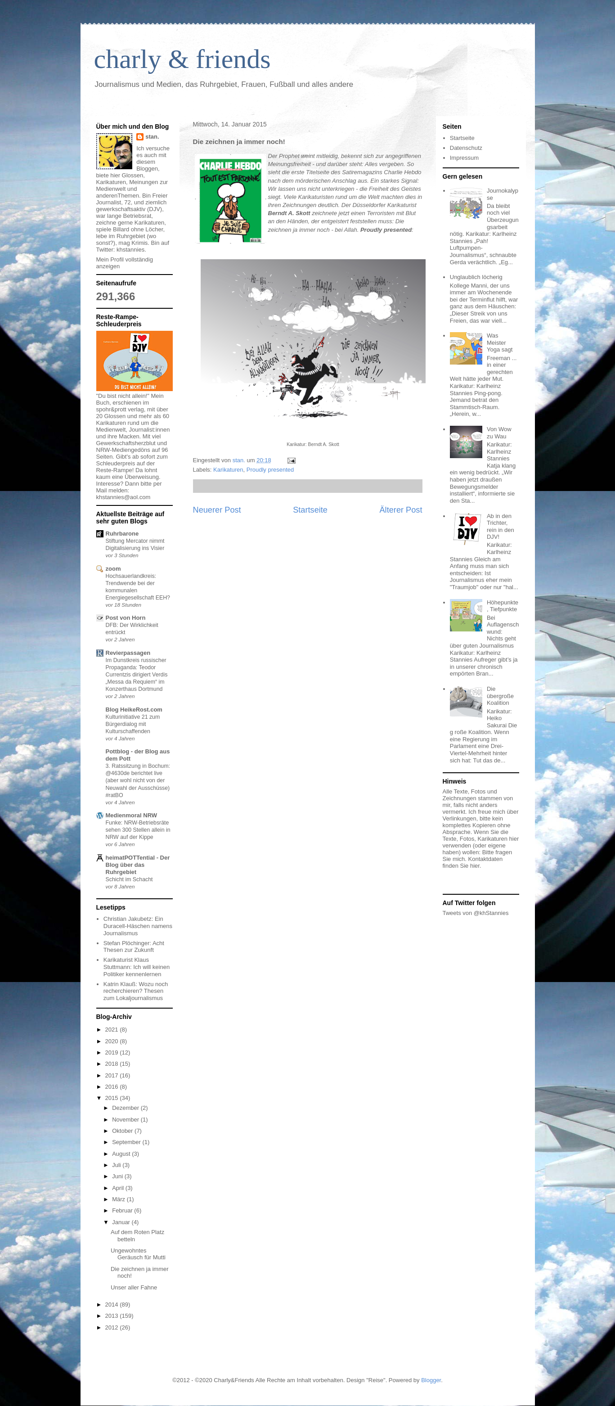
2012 (112, 1327)
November (126, 1119)
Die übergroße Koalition (500, 695)
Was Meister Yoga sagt (499, 342)
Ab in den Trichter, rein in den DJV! (500, 527)
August (122, 1153)
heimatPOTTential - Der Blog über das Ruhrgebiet (138, 864)
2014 (112, 1304)
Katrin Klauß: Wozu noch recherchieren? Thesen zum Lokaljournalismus (135, 991)
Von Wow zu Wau (499, 433)
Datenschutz (466, 147)
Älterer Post (400, 509)
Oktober (123, 1130)
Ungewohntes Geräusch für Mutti (138, 1254)
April (119, 1188)
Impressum (464, 157)
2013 (112, 1315)
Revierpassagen (128, 652)
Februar (123, 1210)
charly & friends (182, 59)
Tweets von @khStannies (476, 913)
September (127, 1142)
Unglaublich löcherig (476, 277)
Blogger (431, 1380)
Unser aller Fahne (134, 1287)
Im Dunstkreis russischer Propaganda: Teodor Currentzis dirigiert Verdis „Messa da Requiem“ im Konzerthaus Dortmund (137, 674)
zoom (113, 568)
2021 (112, 1029)
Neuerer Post (217, 509)
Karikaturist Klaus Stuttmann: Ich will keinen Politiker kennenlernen (136, 966)
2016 (112, 1086)
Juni (118, 1176)
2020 (112, 1041)
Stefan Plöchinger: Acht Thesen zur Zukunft (133, 947)
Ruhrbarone (122, 533)
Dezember (126, 1107)
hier (475, 865)
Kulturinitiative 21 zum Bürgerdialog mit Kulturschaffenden (133, 724)
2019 (112, 1052)
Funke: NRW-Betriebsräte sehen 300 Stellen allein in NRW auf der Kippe (138, 830)
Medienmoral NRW (131, 815)
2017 (112, 1075)
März (119, 1199)
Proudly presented (270, 469)
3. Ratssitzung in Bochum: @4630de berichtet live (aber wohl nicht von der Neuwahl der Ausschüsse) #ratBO (138, 780)
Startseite (310, 509)
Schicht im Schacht (129, 879)
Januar (121, 1222)
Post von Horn (126, 617)
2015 (112, 1098)
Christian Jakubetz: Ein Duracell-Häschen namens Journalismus (137, 925)
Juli (117, 1165)
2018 (112, 1063)
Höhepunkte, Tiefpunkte (502, 606)
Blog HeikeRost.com (134, 709)
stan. (152, 136)
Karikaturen (228, 469)
